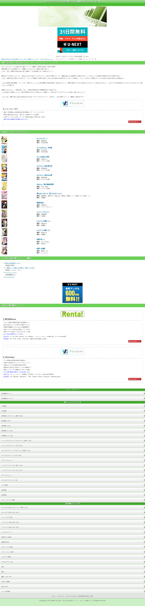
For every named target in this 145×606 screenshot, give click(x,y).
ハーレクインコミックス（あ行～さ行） (12, 465)
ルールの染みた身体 (43, 157)
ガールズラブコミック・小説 (9, 480)
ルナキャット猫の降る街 (44, 166)
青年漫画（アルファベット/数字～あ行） (13, 416)
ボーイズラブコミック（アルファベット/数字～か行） (16, 450)
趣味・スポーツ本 (6, 576)
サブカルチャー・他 (7, 562)
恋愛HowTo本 (5, 542)
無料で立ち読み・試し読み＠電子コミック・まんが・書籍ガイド (72, 600)
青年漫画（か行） (6, 421)
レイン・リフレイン (43, 212)
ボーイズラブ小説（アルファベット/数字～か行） (15, 507)
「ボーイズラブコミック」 (46, 59)
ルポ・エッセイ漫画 (7, 547)
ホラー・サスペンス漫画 (8, 500)
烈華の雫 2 (41, 239)
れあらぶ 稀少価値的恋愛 (45, 184)
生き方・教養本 (6, 581)
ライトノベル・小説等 (8, 552)
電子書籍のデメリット (8, 398)
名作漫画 (4, 490)
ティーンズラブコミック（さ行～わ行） (12, 445)
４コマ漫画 (5, 485)
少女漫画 (4, 406)
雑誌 (3, 571)
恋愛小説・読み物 (6, 537)
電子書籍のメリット (7, 393)
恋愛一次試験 (41, 248)
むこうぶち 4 (9, 277)
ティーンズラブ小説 (7, 517)
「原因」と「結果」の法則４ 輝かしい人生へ (20, 268)
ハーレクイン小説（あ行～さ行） (11, 522)
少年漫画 (4, 411)
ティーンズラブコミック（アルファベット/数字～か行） (17, 440)
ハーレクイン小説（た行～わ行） (11, 527)
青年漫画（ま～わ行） (8, 435)
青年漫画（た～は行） (8, 430)
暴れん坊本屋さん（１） (13, 263)
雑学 (3, 566)
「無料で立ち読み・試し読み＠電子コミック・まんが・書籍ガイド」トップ (19, 59)
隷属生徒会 (40, 202)
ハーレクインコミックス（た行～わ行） (12, 470)
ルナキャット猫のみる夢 (44, 175)
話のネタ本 (5, 586)
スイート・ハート (11, 272)
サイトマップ (60, 596)
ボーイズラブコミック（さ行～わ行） (12, 455)
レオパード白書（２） (44, 230)
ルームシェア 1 (42, 138)
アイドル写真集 (6, 591)
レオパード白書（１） (44, 221)
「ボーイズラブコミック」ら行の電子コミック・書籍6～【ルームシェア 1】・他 (73, 1)
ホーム (53, 596)
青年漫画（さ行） (6, 425)
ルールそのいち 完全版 (44, 147)
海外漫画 (4, 495)
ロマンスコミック (6, 475)
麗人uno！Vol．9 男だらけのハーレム (49, 193)
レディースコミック (7, 460)
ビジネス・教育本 (6, 557)
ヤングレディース (6, 532)
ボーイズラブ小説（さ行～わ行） (11, 512)
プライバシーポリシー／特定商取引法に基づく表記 (79, 596)
